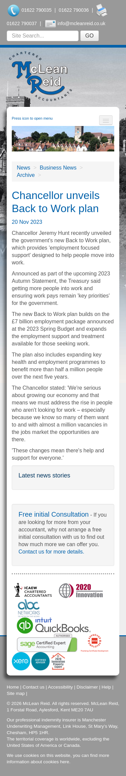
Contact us (33, 687)
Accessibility (60, 687)
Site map (16, 693)
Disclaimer (87, 687)
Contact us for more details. (51, 552)
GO (89, 36)
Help (106, 687)
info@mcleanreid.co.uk (81, 23)
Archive (26, 175)
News (23, 168)
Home (13, 687)
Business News (58, 168)
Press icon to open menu (32, 118)
